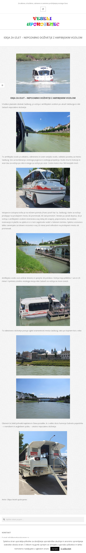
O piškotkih (66, 548)
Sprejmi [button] (55, 549)
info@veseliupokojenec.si (18, 537)
